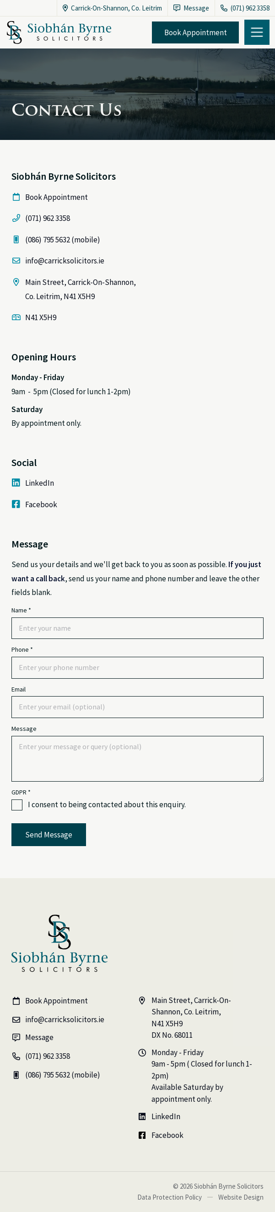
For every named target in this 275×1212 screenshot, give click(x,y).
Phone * (22, 650)
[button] (257, 32)
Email (18, 689)
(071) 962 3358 (245, 8)
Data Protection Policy (169, 1197)
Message (24, 729)
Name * (21, 610)
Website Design (241, 1197)
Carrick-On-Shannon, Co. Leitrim (112, 8)
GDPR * (21, 792)
